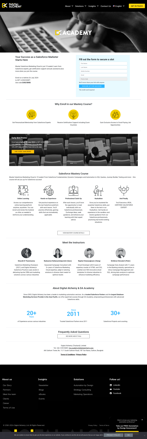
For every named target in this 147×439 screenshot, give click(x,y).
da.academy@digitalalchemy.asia (81, 348)
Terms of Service (104, 425)
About (69, 6)
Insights (93, 6)
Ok (128, 435)
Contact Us (106, 6)
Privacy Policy (81, 355)
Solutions (80, 6)
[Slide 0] (71, 163)
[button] (142, 419)
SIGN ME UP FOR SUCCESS (91, 86)
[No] (144, 435)
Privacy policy (113, 435)
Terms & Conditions (68, 355)
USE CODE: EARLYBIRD (23, 151)
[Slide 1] (75, 163)
